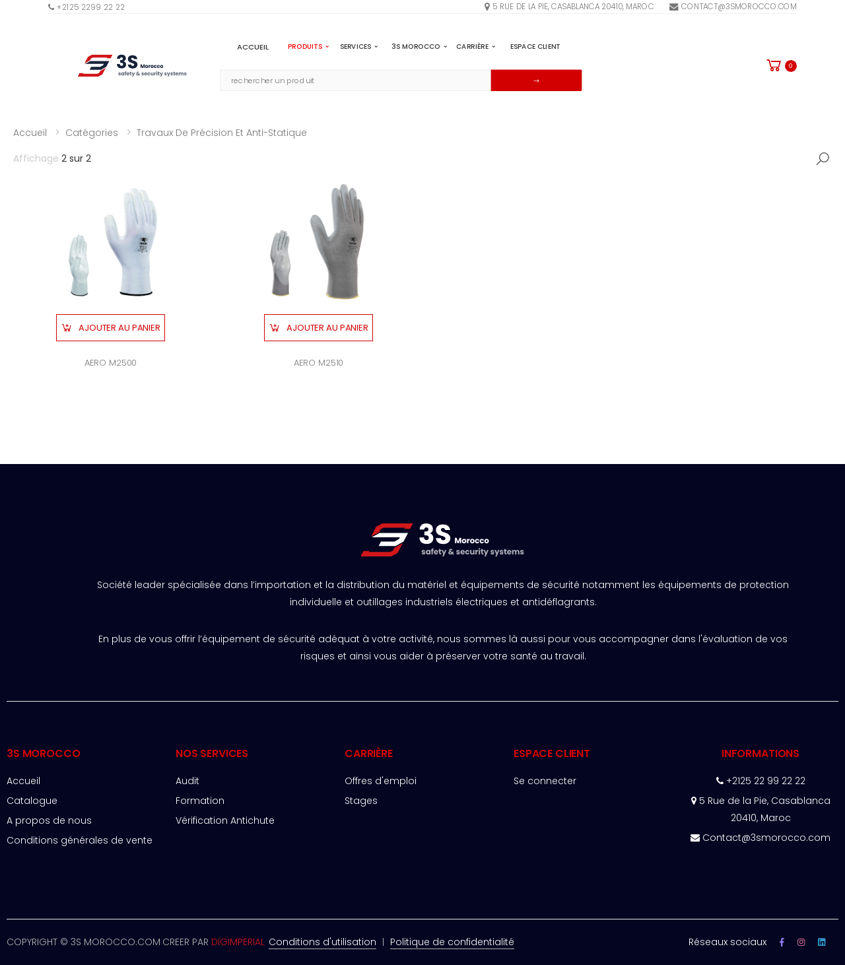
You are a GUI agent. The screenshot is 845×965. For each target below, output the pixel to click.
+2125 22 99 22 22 (760, 780)
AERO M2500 (110, 362)
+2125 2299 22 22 (86, 7)
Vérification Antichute (225, 820)
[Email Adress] (355, 79)
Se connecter (545, 780)
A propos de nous (49, 820)
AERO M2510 (319, 362)
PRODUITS (308, 46)
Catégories (91, 132)
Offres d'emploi (381, 780)
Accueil (253, 46)
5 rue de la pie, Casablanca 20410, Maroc (569, 6)
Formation (200, 800)
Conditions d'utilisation (322, 941)
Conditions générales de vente (79, 840)
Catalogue (32, 800)
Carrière (475, 46)
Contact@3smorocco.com (733, 6)
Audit (187, 780)
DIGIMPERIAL (238, 941)
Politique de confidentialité (452, 941)
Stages (361, 800)
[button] (780, 65)
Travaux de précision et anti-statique (222, 132)
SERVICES (359, 46)
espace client (535, 46)
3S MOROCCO (419, 46)
